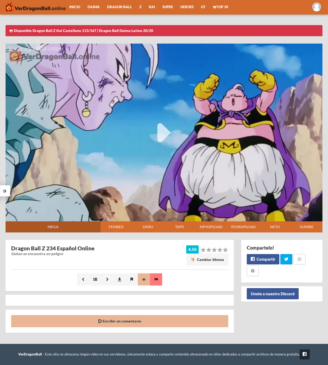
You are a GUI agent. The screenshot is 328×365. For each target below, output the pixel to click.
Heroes (187, 7)
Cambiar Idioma (207, 259)
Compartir (263, 259)
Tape (179, 226)
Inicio (74, 7)
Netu (275, 226)
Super (167, 7)
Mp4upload (211, 226)
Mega (53, 226)
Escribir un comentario (119, 321)
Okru (148, 226)
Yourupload (243, 226)
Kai (152, 7)
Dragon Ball (119, 7)
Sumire (306, 226)
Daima (94, 7)
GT (203, 7)
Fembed (116, 226)
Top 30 (220, 7)
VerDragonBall (30, 354)
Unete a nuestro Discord (273, 293)
